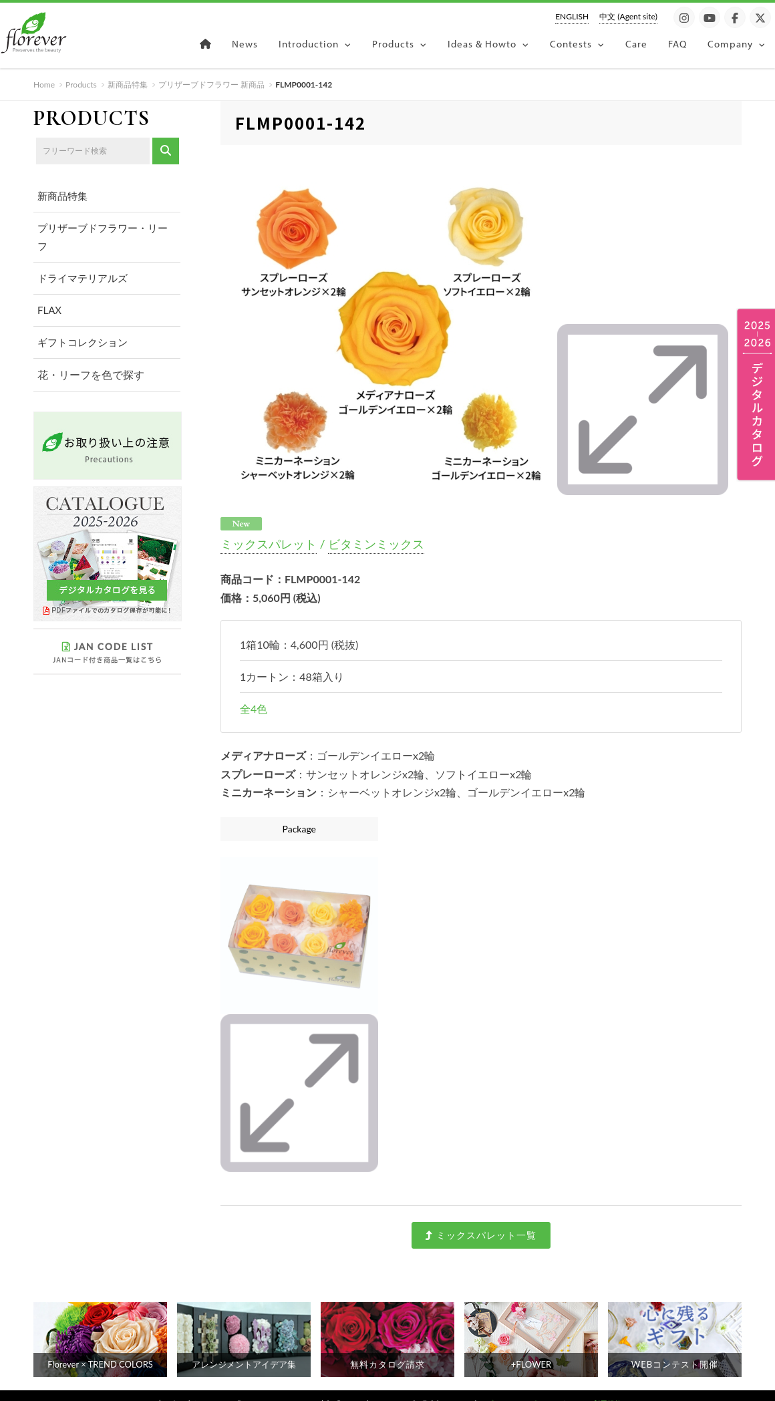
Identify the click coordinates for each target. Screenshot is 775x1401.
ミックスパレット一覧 (481, 1219)
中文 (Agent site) (628, 16)
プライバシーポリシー (522, 1387)
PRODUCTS (91, 118)
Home (44, 85)
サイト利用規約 (596, 1387)
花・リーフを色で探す (87, 374)
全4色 (253, 692)
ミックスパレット (268, 527)
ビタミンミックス (376, 527)
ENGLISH (572, 16)
